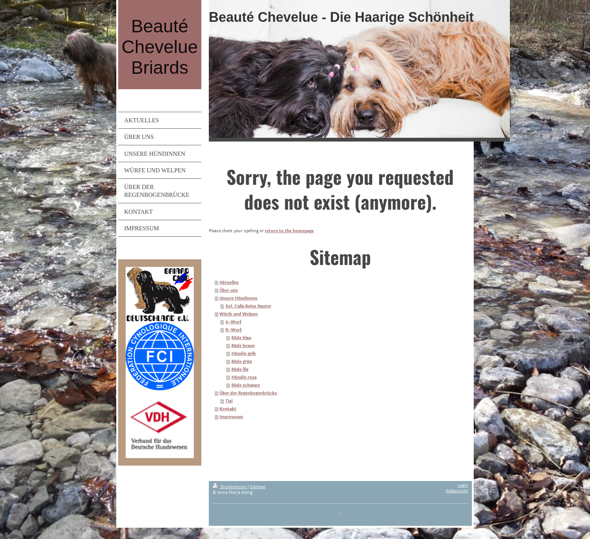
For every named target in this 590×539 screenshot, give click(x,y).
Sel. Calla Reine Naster (248, 306)
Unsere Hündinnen (238, 298)
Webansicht (457, 491)
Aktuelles (229, 282)
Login (463, 485)
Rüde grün (241, 361)
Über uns (228, 290)
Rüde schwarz (245, 385)
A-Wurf (233, 322)
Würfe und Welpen (238, 314)
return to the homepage (289, 231)
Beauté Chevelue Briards (160, 47)
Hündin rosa (244, 377)
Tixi (229, 401)
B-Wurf (233, 330)
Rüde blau (241, 338)
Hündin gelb (243, 353)
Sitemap (257, 487)
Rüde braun (243, 346)
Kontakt (227, 409)
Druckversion (230, 487)
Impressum (231, 417)
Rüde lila (239, 369)
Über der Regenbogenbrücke (248, 393)
